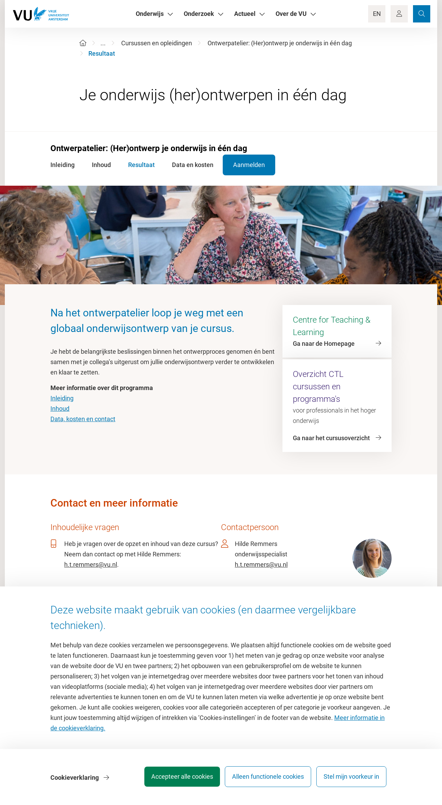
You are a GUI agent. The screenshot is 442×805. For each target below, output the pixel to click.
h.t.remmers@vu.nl (90, 564)
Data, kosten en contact (82, 419)
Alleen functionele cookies (265, 779)
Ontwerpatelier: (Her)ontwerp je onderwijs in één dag (280, 43)
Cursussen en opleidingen (156, 43)
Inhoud (59, 408)
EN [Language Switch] (377, 13)
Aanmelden (257, 164)
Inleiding (62, 398)
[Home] (82, 43)
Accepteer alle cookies (175, 779)
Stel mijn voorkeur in (351, 779)
